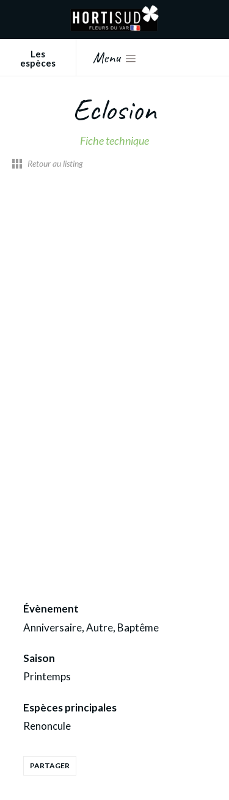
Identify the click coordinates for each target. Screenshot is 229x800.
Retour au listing (55, 164)
